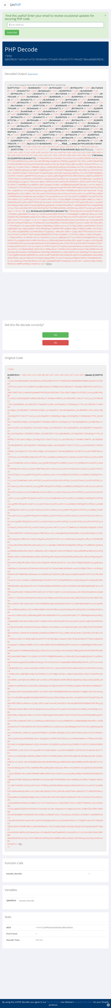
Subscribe (12, 32)
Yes (55, 334)
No (55, 342)
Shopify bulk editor (84, 1002)
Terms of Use (53, 1002)
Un (15, 5)
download (32, 74)
